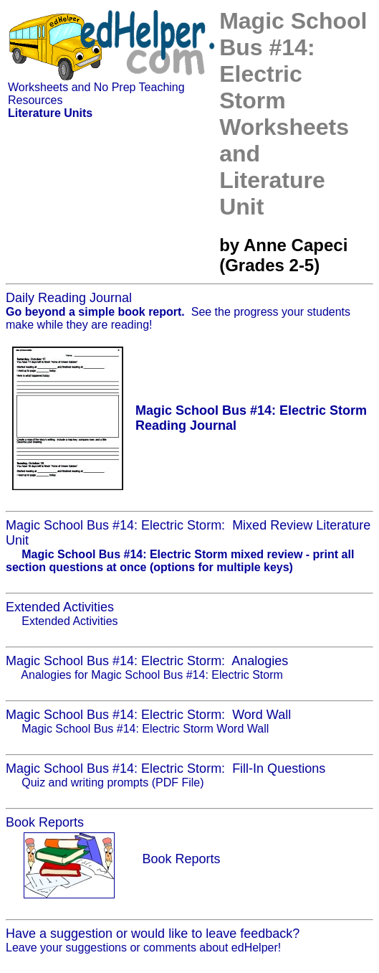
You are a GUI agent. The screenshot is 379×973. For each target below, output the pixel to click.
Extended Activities (69, 621)
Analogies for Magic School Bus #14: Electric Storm (152, 675)
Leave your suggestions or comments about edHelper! (143, 947)
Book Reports (181, 859)
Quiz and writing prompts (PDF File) (112, 782)
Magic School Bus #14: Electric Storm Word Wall (145, 729)
